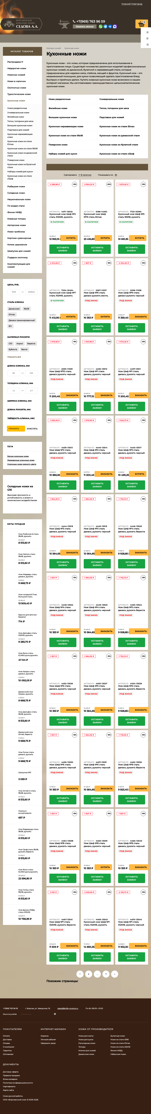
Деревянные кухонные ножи (20, 460)
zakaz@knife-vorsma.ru (67, 1008)
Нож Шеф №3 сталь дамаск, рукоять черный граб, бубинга (62, 531)
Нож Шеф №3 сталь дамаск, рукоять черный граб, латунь (131, 453)
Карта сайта (8, 1090)
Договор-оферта (10, 1072)
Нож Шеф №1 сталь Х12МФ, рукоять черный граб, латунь (131, 925)
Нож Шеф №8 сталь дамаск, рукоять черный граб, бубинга (97, 846)
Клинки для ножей (87, 1050)
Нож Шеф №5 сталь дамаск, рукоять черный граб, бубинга (97, 689)
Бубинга (13, 349)
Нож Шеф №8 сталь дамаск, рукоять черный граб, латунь (62, 846)
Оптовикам (8, 1054)
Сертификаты (9, 1086)
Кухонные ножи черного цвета (21, 464)
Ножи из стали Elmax (120, 1043)
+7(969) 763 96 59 (90, 21)
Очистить (32, 429)
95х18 (26, 309)
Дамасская (14, 309)
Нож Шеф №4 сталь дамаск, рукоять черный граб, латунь (62, 610)
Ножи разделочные (17, 108)
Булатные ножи (117, 1036)
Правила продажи (11, 1075)
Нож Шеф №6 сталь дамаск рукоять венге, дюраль (96, 295)
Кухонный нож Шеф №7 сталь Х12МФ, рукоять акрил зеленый (62, 295)
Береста (31, 343)
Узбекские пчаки (118, 1054)
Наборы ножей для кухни (20, 171)
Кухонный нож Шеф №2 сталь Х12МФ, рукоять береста (62, 217)
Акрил (19, 343)
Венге (24, 349)
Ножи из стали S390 (119, 1039)
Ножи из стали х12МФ (120, 1047)
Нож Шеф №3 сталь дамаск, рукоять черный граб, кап (97, 531)
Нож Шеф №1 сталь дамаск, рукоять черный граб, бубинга (131, 374)
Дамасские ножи (86, 1054)
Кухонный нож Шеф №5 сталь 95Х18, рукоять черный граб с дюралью (131, 217)
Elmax (12, 314)
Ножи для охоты (85, 1036)
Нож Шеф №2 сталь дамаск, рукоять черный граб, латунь (62, 453)
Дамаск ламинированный (22, 320)
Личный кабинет (48, 1039)
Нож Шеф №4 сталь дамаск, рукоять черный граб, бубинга (97, 610)
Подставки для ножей (18, 130)
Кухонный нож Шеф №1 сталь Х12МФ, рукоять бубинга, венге (97, 925)
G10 (10, 343)
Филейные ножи (15, 117)
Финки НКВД (116, 1050)
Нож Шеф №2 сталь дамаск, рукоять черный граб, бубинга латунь (97, 453)
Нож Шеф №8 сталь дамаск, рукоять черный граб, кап (131, 846)
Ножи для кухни (85, 1039)
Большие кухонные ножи (19, 125)
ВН (10, 326)
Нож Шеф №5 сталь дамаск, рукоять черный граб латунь (62, 689)
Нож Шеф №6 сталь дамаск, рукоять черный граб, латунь (62, 767)
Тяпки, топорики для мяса (20, 121)
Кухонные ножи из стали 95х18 (22, 148)
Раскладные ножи (86, 1043)
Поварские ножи (15, 160)
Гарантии (7, 1050)
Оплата (6, 1036)
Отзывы (6, 1043)
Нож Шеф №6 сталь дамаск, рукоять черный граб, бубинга (97, 767)
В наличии (84, 175)
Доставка (7, 1039)
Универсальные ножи (18, 112)
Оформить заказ (48, 1043)
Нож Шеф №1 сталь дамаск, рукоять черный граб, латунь (97, 374)
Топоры (81, 1047)
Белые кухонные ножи (18, 456)
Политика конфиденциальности (18, 1083)
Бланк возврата (10, 1079)
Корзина (44, 1036)
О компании (8, 1047)
